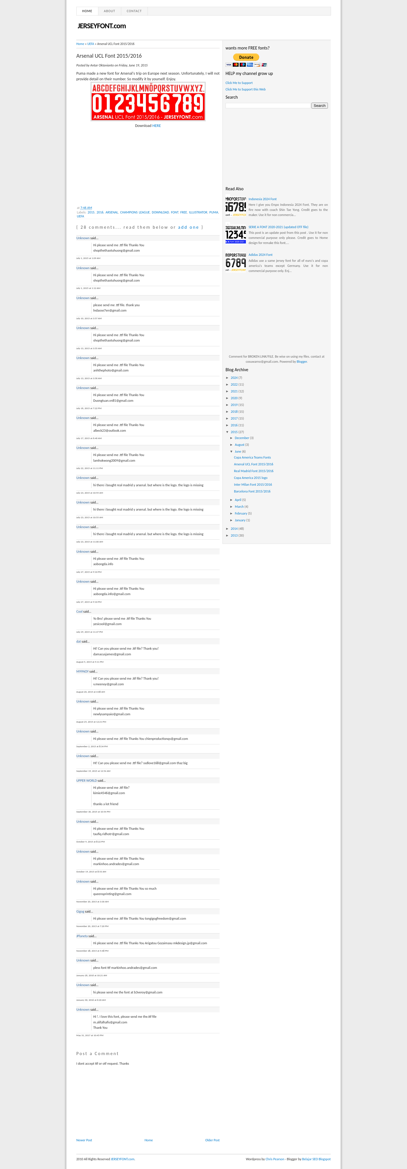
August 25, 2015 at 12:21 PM (91, 721)
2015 (91, 212)
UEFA (90, 44)
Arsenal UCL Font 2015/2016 (109, 56)
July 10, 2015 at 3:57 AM (89, 318)
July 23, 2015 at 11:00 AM (89, 541)
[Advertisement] (118, 163)
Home (87, 11)
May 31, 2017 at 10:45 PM (89, 1035)
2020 (235, 398)
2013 (235, 535)
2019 (235, 405)
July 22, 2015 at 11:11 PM (89, 468)
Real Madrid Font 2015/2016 (254, 471)
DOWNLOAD (160, 212)
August (240, 445)
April (238, 500)
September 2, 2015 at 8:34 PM (92, 746)
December (242, 438)
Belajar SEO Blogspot (316, 1159)
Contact (134, 11)
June (238, 451)
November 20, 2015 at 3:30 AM (92, 901)
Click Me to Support (239, 83)
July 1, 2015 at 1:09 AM (88, 258)
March (239, 507)
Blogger (302, 362)
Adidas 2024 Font (260, 255)
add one (188, 227)
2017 (235, 418)
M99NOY (82, 671)
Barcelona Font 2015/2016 (252, 491)
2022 (235, 384)
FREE (183, 212)
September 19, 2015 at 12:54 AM (93, 770)
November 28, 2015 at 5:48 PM (92, 950)
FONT (174, 212)
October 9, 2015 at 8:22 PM (90, 841)
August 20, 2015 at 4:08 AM (90, 691)
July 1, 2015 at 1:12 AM (88, 287)
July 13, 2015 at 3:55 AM (89, 348)
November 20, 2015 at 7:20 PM (92, 926)
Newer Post (84, 1140)
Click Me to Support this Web (246, 89)
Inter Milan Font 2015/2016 (253, 485)
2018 (235, 412)
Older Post (212, 1140)
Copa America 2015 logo (250, 478)
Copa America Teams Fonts (252, 457)
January (240, 520)
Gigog (80, 911)
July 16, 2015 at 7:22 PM (88, 408)
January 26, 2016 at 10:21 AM (91, 975)
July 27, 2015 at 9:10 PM (88, 571)
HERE (156, 125)
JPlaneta (82, 936)
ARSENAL (111, 212)
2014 (235, 529)
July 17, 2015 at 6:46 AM (89, 438)
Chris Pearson (275, 1159)
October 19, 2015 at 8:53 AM (91, 871)
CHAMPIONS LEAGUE (135, 212)
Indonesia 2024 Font (263, 199)
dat (78, 641)
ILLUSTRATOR (198, 212)
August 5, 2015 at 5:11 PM (89, 661)
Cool (79, 611)
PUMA (213, 212)
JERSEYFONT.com (102, 25)
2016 (100, 212)
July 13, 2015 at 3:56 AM (89, 378)
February (241, 513)
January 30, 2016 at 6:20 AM (91, 999)
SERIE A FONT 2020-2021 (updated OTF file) (278, 227)
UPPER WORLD (86, 781)
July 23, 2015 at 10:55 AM (89, 492)
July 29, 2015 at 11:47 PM (89, 631)
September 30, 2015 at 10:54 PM (93, 811)
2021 (235, 391)
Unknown (83, 238)
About (109, 11)
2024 (235, 378)
